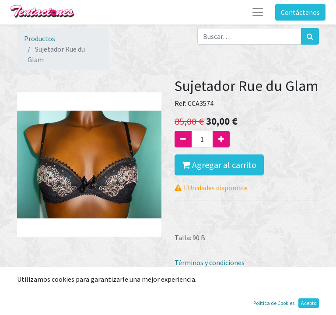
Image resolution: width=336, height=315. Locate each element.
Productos (39, 38)
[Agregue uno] (221, 139)
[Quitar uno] (183, 139)
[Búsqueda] (310, 36)
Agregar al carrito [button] (219, 164)
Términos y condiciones (210, 262)
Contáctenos (300, 12)
